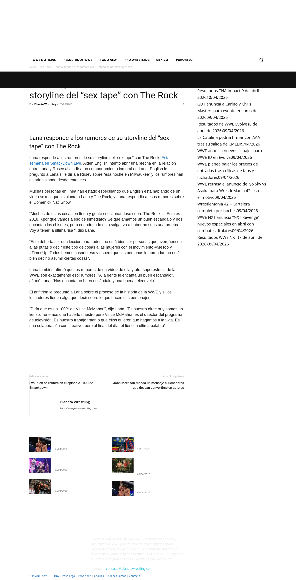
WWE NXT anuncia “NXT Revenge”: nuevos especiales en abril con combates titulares (228, 224)
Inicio (32, 67)
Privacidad (84, 576)
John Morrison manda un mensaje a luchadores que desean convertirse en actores (148, 385)
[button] (261, 59)
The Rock (45, 67)
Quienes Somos (116, 576)
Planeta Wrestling (45, 104)
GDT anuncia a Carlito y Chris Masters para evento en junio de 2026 (227, 110)
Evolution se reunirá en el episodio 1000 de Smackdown (61, 385)
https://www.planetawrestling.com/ (78, 408)
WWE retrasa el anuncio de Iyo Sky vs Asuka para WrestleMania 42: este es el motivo (231, 190)
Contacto (134, 576)
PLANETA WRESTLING (45, 576)
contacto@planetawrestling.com (129, 568)
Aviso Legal (69, 576)
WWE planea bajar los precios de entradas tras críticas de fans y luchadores (227, 170)
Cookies (99, 576)
